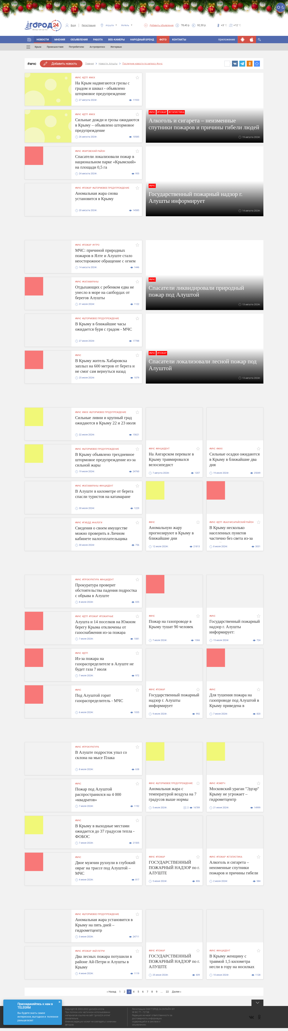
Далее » (176, 991)
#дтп (85, 77)
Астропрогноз (97, 46)
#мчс (78, 77)
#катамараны (90, 281)
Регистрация (89, 25)
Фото (163, 39)
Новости (43, 39)
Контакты (179, 39)
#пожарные (106, 616)
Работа (98, 39)
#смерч (220, 783)
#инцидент (163, 448)
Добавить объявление (162, 25)
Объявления (79, 39)
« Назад (111, 991)
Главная (89, 63)
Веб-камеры (116, 39)
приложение (226, 39)
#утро (95, 245)
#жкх (92, 77)
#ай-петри (98, 951)
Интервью (116, 46)
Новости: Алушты (108, 63)
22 (167, 991)
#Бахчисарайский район (238, 522)
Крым (38, 46)
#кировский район (93, 151)
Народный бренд (142, 39)
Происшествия (55, 46)
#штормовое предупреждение (110, 188)
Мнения (59, 39)
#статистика (176, 112)
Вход (73, 25)
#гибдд (86, 522)
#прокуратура (90, 579)
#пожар (162, 112)
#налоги (97, 522)
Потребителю (76, 46)
